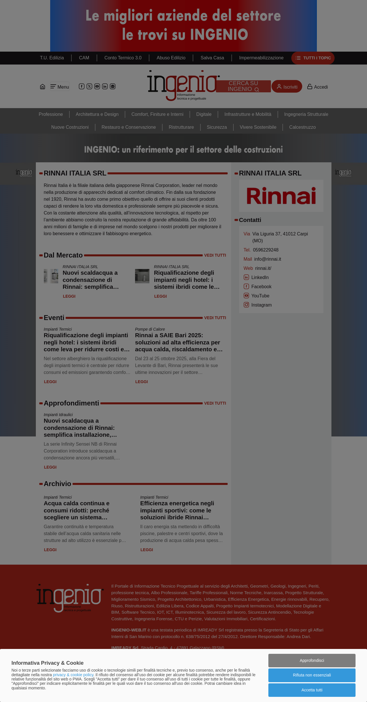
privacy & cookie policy (73, 674)
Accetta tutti (311, 690)
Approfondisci (312, 660)
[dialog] (183, 675)
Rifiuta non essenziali (312, 675)
